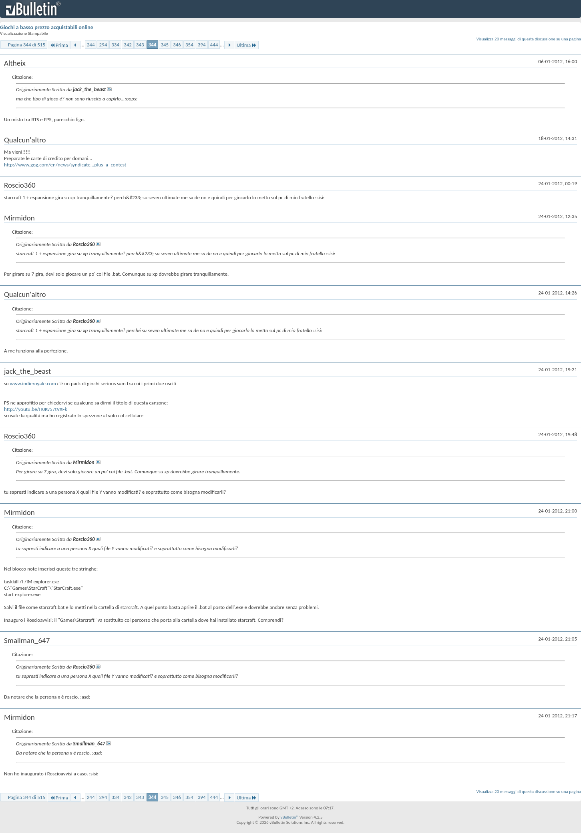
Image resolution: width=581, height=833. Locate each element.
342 (128, 45)
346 (177, 45)
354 (189, 45)
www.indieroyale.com (33, 383)
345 (165, 45)
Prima (59, 45)
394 (202, 45)
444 (214, 45)
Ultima (247, 45)
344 (153, 45)
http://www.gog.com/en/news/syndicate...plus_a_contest (65, 165)
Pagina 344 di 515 (26, 45)
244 (91, 45)
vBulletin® (289, 817)
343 (140, 45)
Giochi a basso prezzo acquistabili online (46, 27)
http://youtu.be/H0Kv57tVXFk (35, 409)
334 (115, 45)
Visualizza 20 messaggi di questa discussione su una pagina (528, 39)
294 (103, 45)
